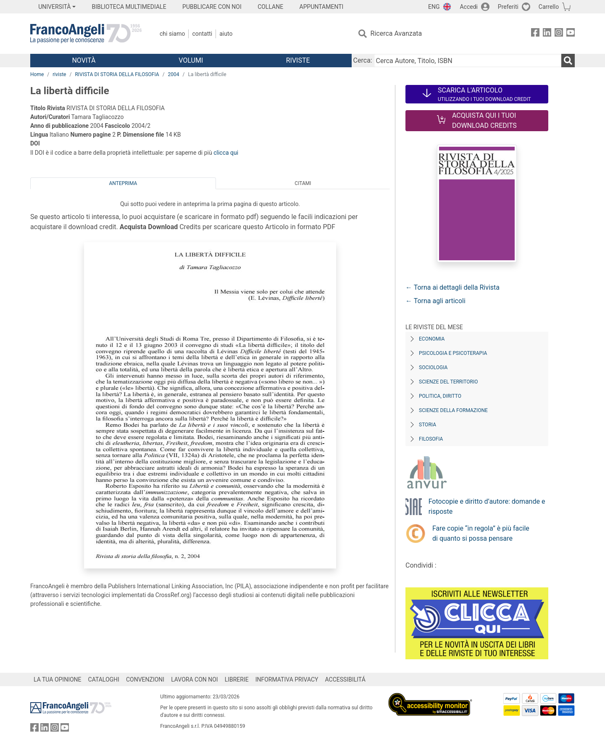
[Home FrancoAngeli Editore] (86, 33)
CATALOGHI (103, 679)
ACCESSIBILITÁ (345, 679)
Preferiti (508, 6)
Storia (427, 425)
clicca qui (225, 152)
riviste (59, 74)
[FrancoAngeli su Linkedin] (547, 34)
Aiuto (225, 33)
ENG (433, 6)
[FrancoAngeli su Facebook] (535, 34)
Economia (432, 339)
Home (37, 74)
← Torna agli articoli (435, 301)
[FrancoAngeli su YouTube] (570, 34)
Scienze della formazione (453, 410)
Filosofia (431, 439)
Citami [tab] (303, 183)
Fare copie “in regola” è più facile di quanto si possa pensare (480, 533)
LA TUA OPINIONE (58, 679)
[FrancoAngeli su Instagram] (559, 34)
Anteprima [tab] (123, 183)
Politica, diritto (440, 396)
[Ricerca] (568, 60)
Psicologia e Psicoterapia (453, 353)
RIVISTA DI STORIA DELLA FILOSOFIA (117, 74)
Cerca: (362, 60)
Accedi (469, 6)
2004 (173, 74)
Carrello (549, 6)
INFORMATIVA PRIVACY (286, 679)
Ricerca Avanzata (396, 33)
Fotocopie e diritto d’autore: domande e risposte (487, 506)
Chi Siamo (172, 33)
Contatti (202, 33)
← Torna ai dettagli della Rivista (452, 287)
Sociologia (433, 367)
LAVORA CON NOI (194, 679)
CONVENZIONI (145, 679)
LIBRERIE (237, 679)
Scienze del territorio (448, 382)
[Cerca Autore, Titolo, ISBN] (467, 60)
